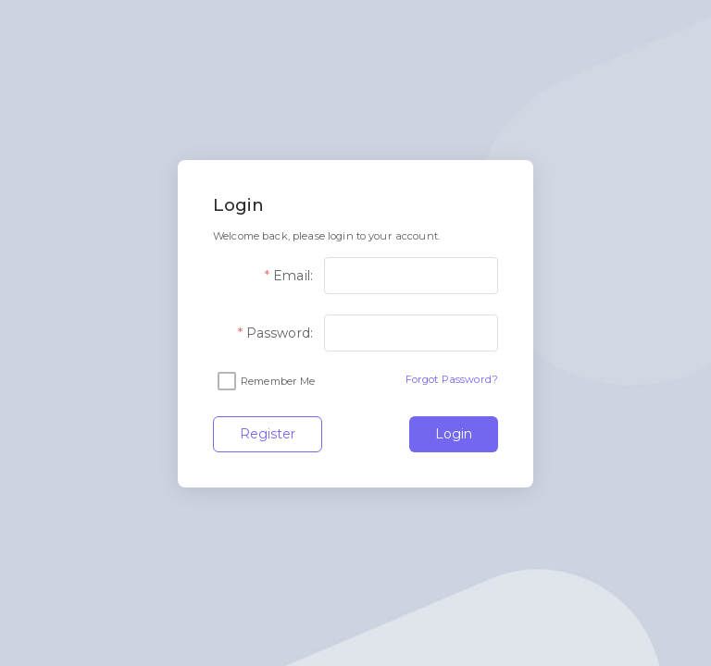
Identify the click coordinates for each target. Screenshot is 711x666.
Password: (279, 333)
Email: (293, 275)
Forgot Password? (451, 379)
